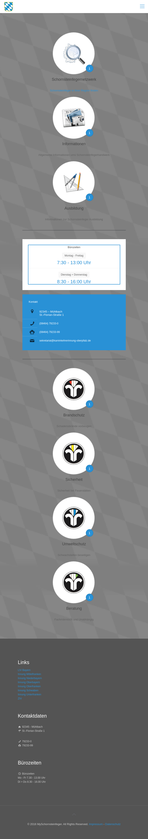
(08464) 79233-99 (50, 332)
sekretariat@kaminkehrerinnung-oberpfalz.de (65, 340)
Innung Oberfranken (29, 686)
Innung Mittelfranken (29, 674)
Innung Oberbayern (29, 682)
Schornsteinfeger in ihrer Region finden (74, 90)
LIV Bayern (24, 670)
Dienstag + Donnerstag (74, 274)
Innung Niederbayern (30, 678)
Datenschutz (113, 824)
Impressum (96, 824)
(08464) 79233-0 (49, 323)
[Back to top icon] (74, 814)
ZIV (20, 698)
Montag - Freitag (73, 255)
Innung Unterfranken (29, 694)
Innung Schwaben (28, 690)
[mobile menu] (142, 6)
